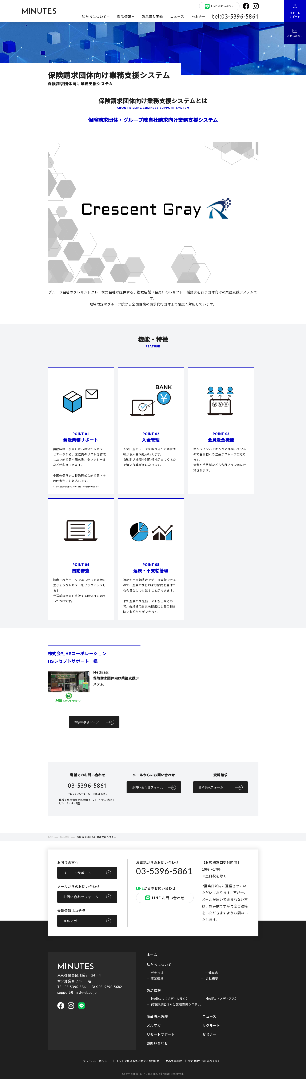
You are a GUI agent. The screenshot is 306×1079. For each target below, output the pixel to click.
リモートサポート (77, 872)
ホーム (152, 954)
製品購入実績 (157, 1016)
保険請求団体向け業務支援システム (176, 1004)
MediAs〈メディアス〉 (222, 998)
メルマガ (70, 920)
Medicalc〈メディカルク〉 (170, 998)
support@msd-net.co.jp (77, 992)
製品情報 (124, 16)
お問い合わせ (157, 1043)
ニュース (177, 16)
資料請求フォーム (210, 787)
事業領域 (157, 978)
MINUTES (39, 12)
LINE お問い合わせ (219, 6)
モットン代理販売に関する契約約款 (137, 1061)
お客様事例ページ (86, 722)
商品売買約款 (174, 1061)
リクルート (211, 1025)
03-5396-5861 (164, 871)
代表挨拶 (157, 973)
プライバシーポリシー (96, 1061)
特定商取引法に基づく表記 (204, 1061)
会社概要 (212, 978)
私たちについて (94, 16)
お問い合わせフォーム (147, 787)
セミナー (199, 16)
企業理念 (212, 973)
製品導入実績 (152, 16)
